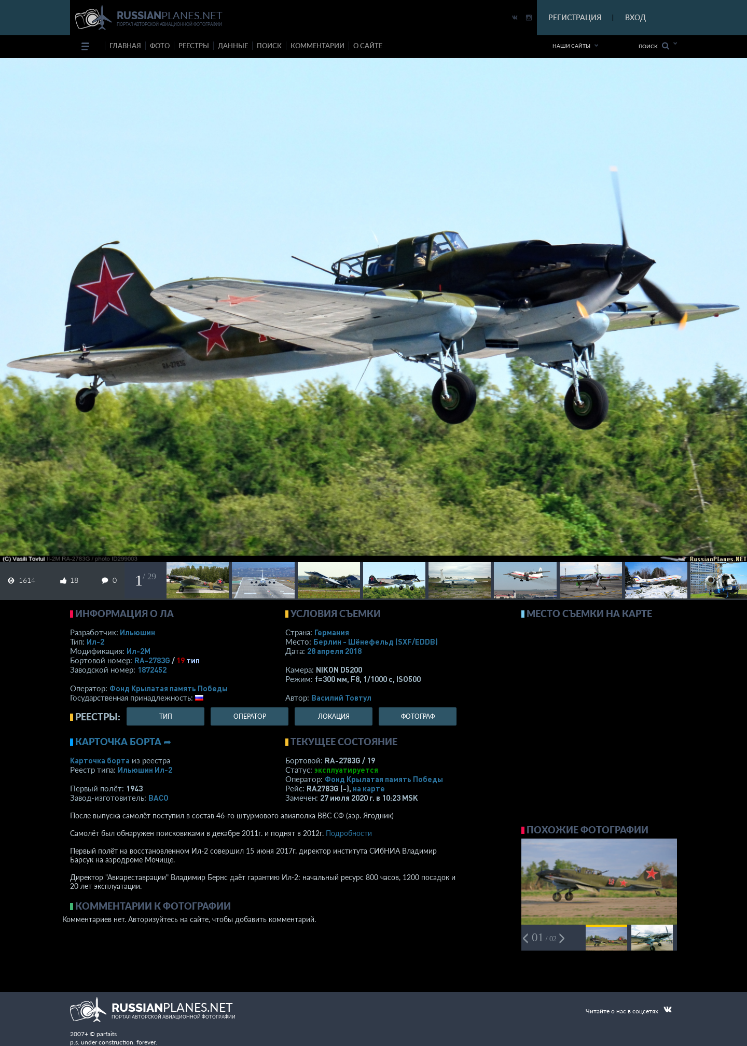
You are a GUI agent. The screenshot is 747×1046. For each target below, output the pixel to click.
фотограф (418, 716)
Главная (125, 45)
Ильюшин (137, 632)
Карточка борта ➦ (123, 741)
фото (160, 45)
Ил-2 (95, 641)
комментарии (317, 45)
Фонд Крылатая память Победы (168, 688)
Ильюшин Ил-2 (145, 769)
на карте (369, 788)
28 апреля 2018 (334, 651)
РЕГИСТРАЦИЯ (574, 17)
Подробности (349, 833)
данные (233, 45)
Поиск (654, 46)
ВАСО (158, 797)
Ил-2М (138, 651)
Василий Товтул (341, 697)
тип (193, 660)
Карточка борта (100, 760)
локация (334, 716)
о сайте (367, 45)
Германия (331, 632)
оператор (249, 716)
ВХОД (635, 17)
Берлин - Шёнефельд (375, 641)
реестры (193, 45)
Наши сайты (571, 46)
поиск (269, 45)
